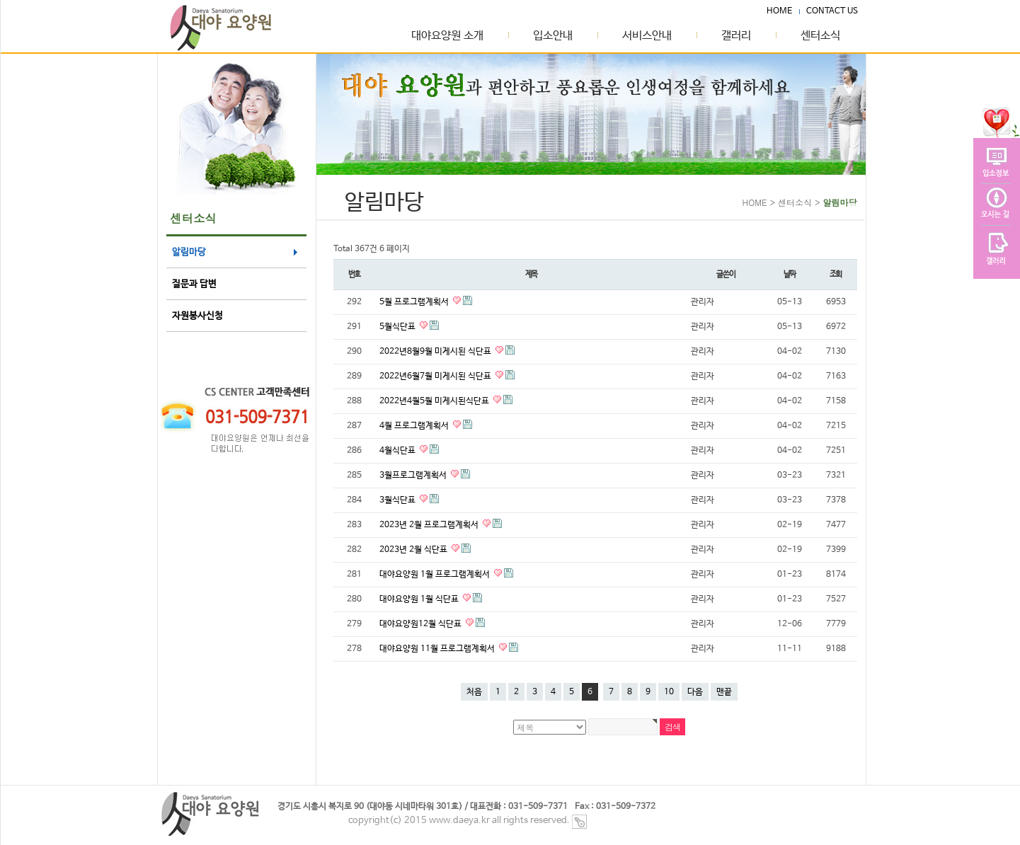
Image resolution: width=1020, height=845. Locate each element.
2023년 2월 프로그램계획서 (430, 525)
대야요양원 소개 (447, 36)
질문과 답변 (194, 284)
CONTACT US (832, 11)
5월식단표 (398, 327)
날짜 (790, 274)
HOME (779, 11)
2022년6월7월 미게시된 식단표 (436, 376)
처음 (474, 692)
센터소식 (820, 36)
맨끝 (724, 692)
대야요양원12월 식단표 (421, 624)
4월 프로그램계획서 (415, 426)
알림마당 (189, 252)
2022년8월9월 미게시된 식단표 (436, 352)
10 (669, 692)
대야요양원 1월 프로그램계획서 (435, 575)
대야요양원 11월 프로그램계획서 (438, 649)
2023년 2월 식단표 (414, 550)
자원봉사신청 (197, 316)
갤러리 (736, 36)
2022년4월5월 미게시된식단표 (435, 401)
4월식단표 (398, 451)
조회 (836, 274)
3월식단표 (398, 500)
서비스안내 (647, 36)
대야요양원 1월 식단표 (420, 599)
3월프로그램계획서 (414, 476)
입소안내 (553, 36)
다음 (695, 692)
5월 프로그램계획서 (415, 302)
